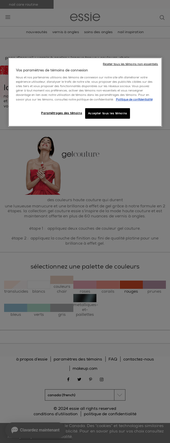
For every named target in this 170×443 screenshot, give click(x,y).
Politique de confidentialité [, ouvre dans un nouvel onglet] (134, 99)
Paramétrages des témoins (61, 113)
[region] (85, 92)
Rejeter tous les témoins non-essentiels (130, 64)
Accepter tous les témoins (107, 113)
